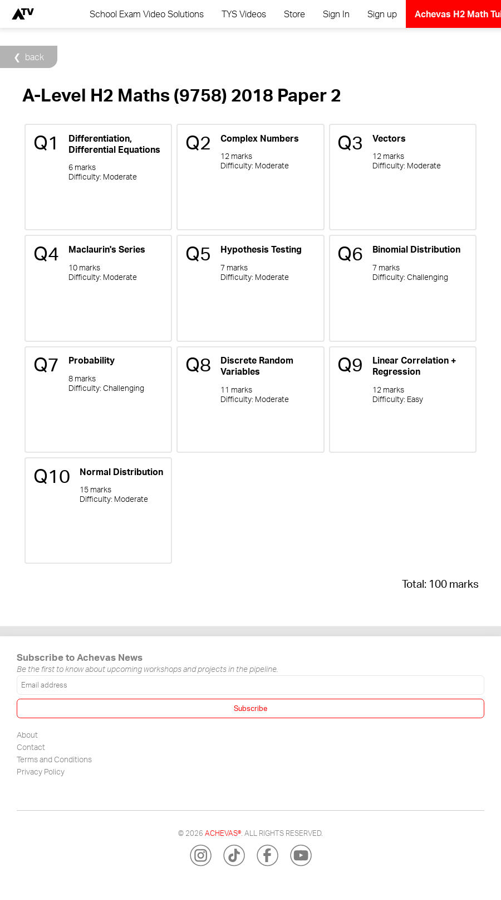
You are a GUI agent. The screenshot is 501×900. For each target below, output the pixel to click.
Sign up (382, 14)
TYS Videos (244, 14)
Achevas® (223, 833)
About (27, 734)
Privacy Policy (41, 771)
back (34, 56)
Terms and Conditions (54, 759)
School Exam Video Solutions (147, 14)
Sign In (336, 14)
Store (294, 14)
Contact (31, 747)
